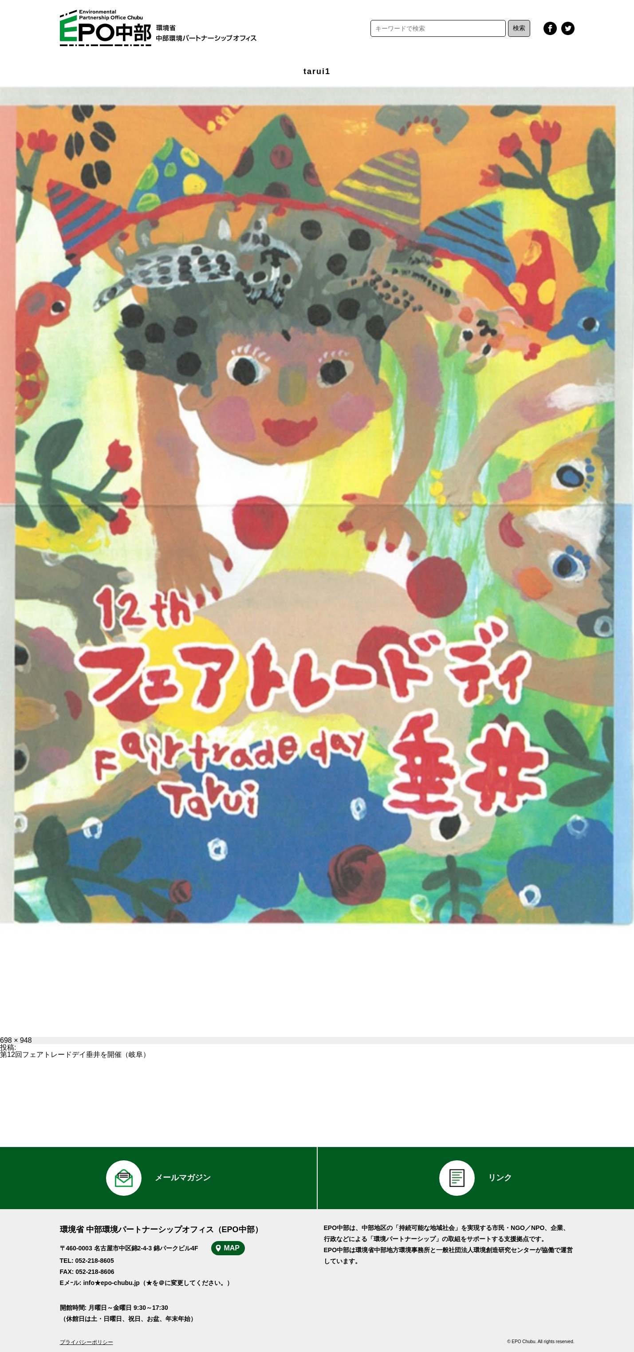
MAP (232, 1248)
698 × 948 (16, 1040)
